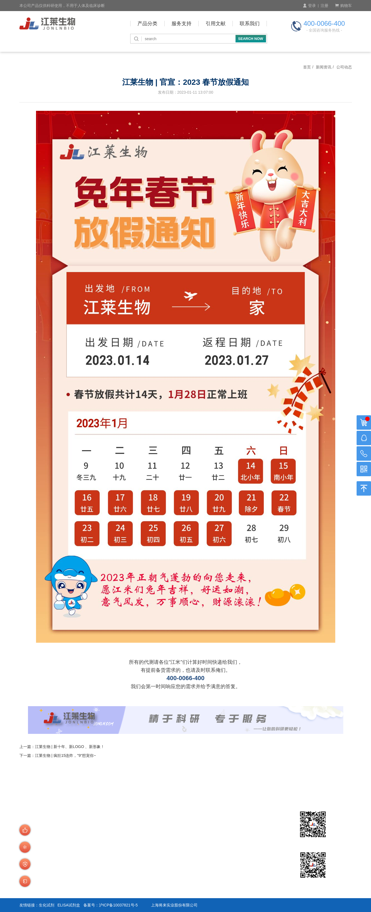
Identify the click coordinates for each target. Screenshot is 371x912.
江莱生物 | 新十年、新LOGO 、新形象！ (70, 746)
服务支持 (181, 23)
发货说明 (116, 876)
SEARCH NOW (250, 39)
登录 (309, 5)
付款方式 (156, 834)
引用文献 (216, 23)
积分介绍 (156, 869)
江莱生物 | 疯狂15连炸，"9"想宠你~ (65, 755)
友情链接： (29, 905)
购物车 (343, 5)
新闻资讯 (323, 67)
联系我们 (250, 23)
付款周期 (156, 842)
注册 (324, 5)
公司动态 (344, 67)
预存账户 (156, 849)
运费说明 (116, 883)
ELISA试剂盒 (68, 905)
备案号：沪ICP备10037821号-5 (110, 905)
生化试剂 (46, 905)
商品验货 (116, 869)
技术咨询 (156, 876)
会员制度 (116, 849)
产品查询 (116, 842)
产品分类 (147, 23)
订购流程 (116, 834)
